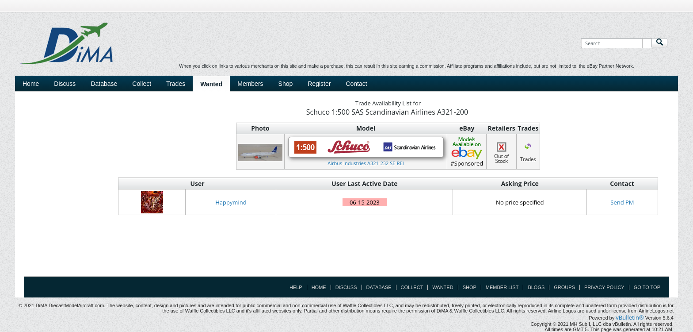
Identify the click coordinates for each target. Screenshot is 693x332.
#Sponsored (466, 151)
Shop (285, 83)
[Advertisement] (346, 256)
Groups (564, 287)
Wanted (211, 84)
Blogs (536, 287)
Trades (175, 83)
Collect (141, 83)
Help (295, 287)
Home (31, 83)
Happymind (230, 202)
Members (250, 83)
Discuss (65, 83)
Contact (356, 83)
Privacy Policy (604, 287)
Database (104, 83)
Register (319, 83)
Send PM (622, 202)
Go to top (647, 287)
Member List (502, 287)
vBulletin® (630, 317)
